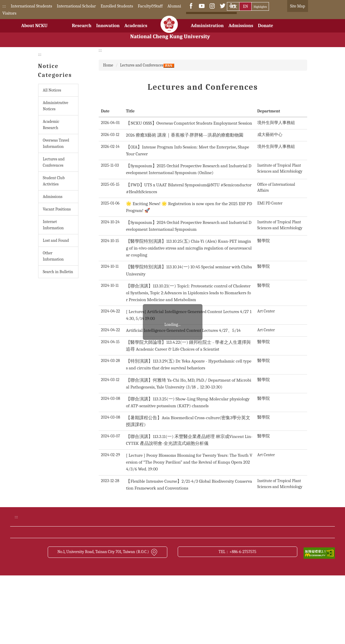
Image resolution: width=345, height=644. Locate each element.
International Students (31, 6)
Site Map (297, 6)
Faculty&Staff (150, 6)
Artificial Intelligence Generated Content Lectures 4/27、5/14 (183, 330)
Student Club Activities (54, 181)
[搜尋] (208, 17)
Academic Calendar (150, 558)
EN (245, 6)
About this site (236, 580)
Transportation (147, 569)
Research (82, 30)
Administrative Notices (55, 106)
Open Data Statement (62, 591)
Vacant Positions (57, 209)
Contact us (52, 580)
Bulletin (230, 558)
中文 (233, 6)
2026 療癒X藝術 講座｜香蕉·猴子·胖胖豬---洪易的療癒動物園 (184, 135)
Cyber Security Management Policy (165, 580)
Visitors (9, 13)
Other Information (53, 256)
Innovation (108, 30)
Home (108, 65)
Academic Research (51, 124)
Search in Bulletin (58, 271)
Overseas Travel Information (56, 143)
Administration (207, 30)
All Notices (52, 90)
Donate (265, 30)
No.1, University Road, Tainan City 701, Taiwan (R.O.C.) (107, 620)
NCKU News (54, 569)
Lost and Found (56, 240)
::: (4, 6)
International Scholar (76, 6)
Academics (135, 30)
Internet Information (53, 224)
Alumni (174, 6)
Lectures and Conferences (54, 162)
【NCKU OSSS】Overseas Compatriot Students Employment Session (189, 123)
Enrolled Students (116, 6)
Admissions (240, 30)
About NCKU (34, 30)
